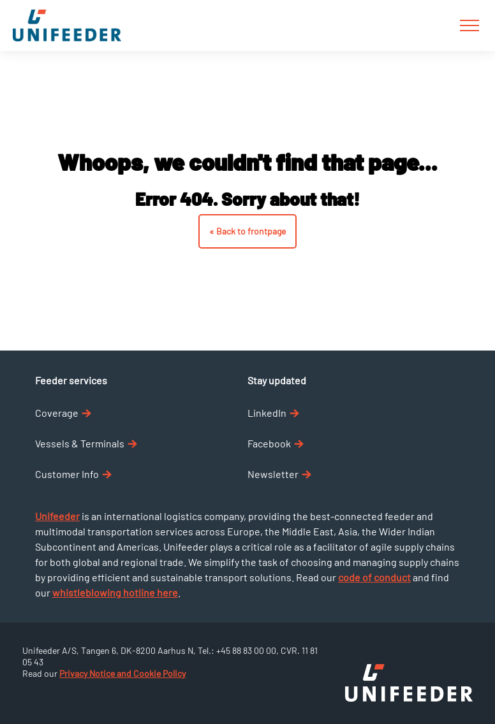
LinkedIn (273, 413)
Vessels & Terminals (86, 443)
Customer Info (73, 474)
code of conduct (374, 577)
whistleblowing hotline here (115, 592)
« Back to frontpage (247, 231)
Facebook (275, 443)
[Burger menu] (469, 25)
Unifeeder (57, 516)
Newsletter (279, 474)
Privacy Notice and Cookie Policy (122, 673)
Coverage (63, 413)
